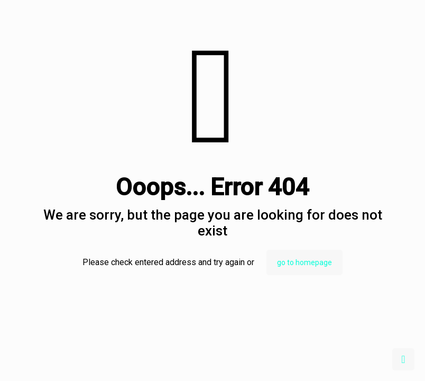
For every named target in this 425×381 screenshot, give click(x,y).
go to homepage (304, 262)
